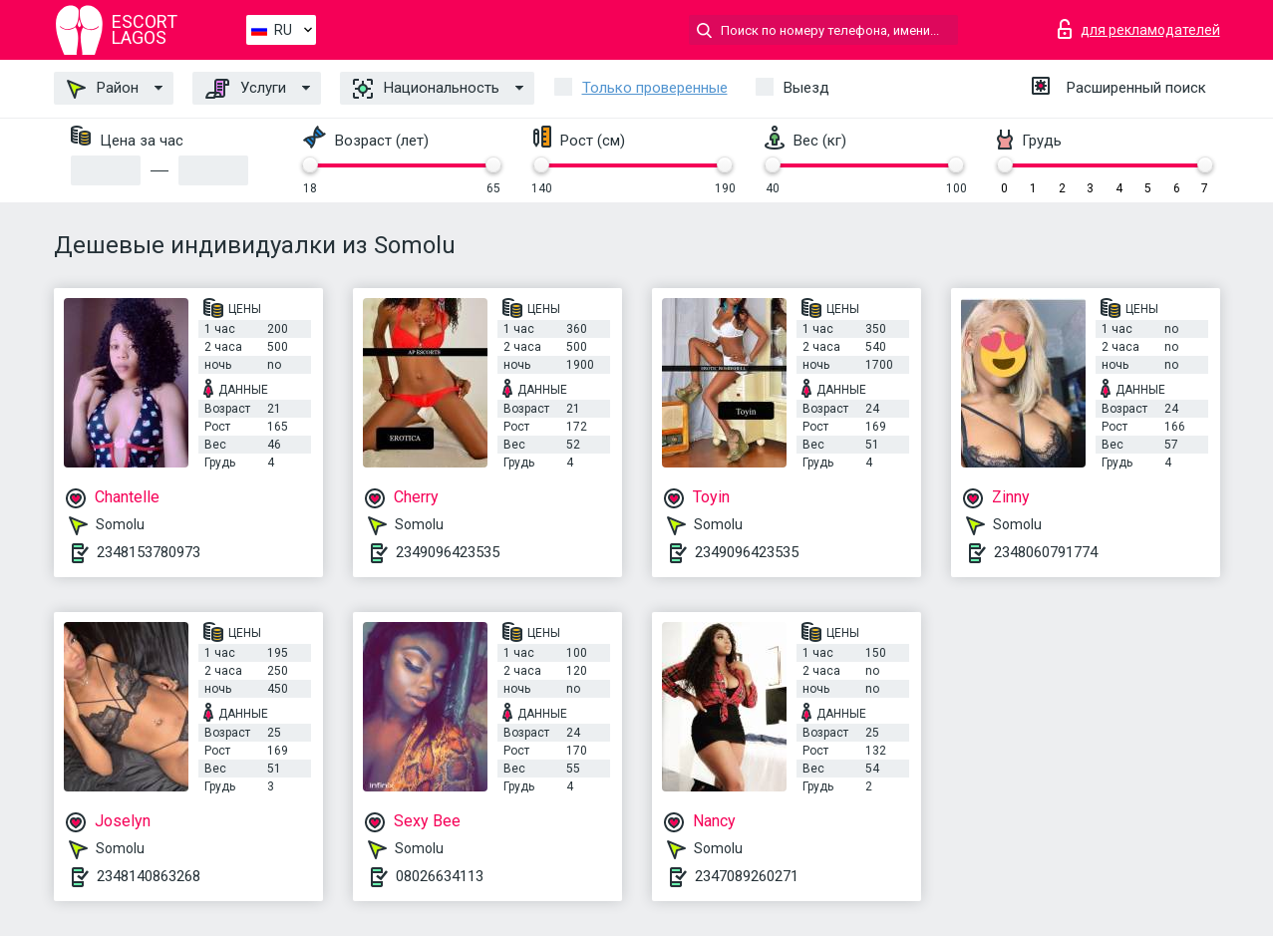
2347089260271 (746, 876)
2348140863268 (148, 876)
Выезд (806, 88)
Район (103, 89)
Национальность (426, 89)
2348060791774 (1046, 552)
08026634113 (439, 876)
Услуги (245, 89)
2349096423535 (447, 552)
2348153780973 (148, 552)
